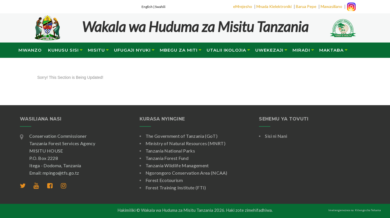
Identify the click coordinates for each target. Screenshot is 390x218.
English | (148, 7)
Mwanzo (30, 50)
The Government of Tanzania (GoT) (181, 136)
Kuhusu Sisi (63, 50)
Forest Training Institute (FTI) (176, 187)
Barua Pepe (306, 6)
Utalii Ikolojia (226, 50)
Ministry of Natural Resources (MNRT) (186, 143)
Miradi (301, 50)
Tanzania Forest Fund (167, 158)
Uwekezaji (269, 50)
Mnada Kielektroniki (274, 6)
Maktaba (331, 50)
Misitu (96, 50)
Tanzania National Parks (170, 150)
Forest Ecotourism (164, 180)
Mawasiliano (331, 6)
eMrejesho (242, 6)
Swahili (160, 7)
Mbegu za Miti (179, 50)
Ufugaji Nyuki (132, 50)
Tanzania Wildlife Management (177, 165)
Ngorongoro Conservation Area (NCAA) (186, 172)
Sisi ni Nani (276, 136)
